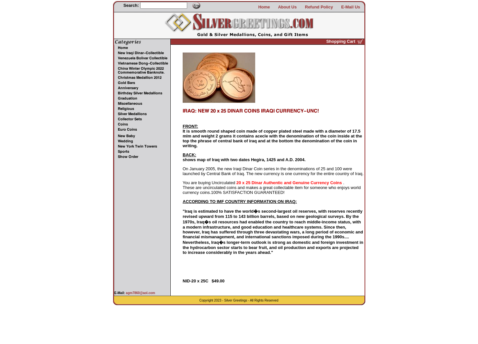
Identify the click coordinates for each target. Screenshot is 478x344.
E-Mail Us (350, 7)
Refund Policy (319, 7)
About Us (287, 7)
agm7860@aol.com (140, 293)
